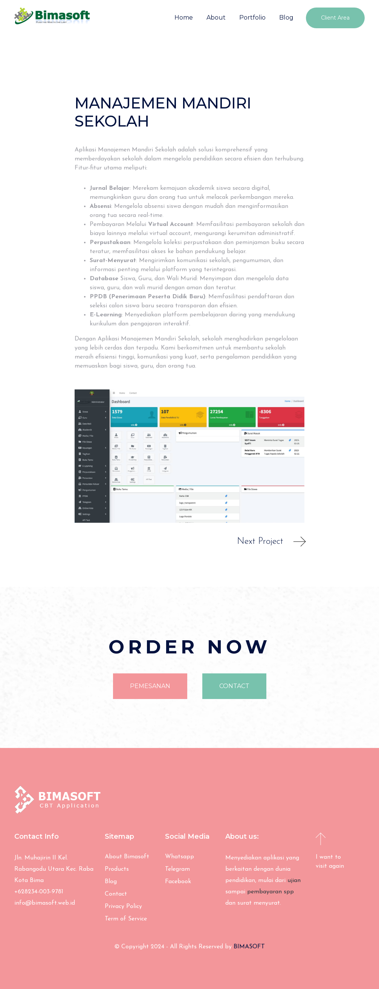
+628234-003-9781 (38, 892)
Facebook (178, 882)
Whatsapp (179, 857)
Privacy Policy (123, 907)
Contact (116, 894)
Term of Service (126, 919)
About (216, 17)
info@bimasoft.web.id (44, 903)
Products (117, 869)
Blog (286, 17)
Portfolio (252, 17)
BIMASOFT (249, 947)
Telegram (177, 869)
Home (183, 17)
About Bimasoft (127, 857)
